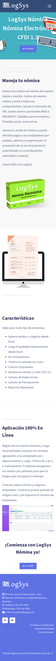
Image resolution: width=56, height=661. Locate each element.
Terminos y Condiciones (42, 624)
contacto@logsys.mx (23, 612)
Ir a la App (28, 48)
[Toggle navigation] (49, 6)
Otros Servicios (46, 632)
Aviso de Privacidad (44, 628)
